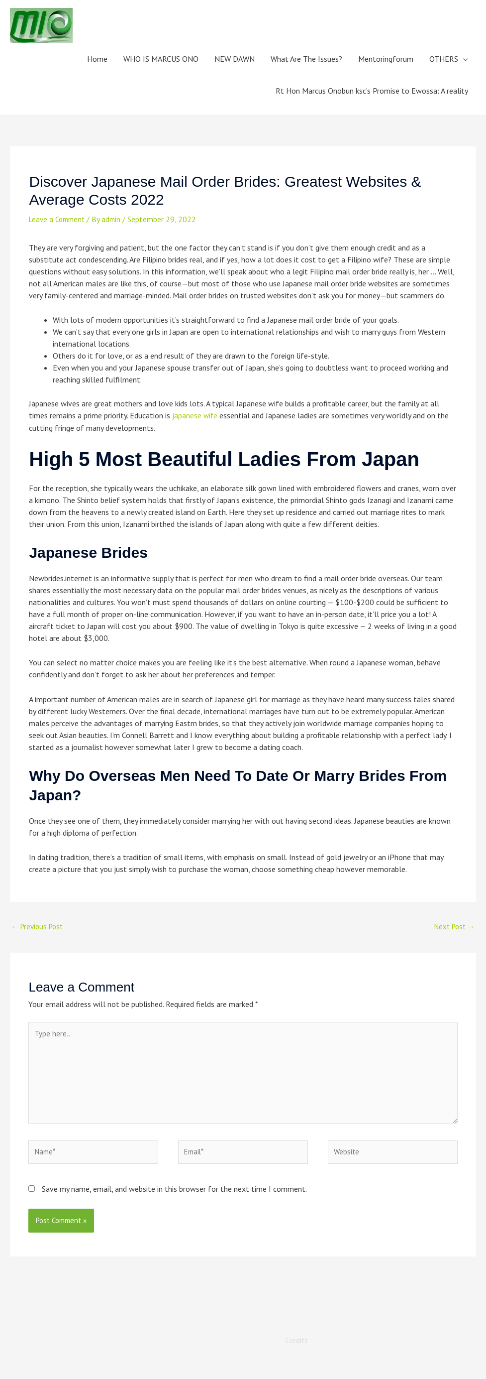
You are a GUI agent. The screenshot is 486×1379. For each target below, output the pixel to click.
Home (97, 59)
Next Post (452, 927)
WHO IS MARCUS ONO (160, 59)
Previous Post (39, 927)
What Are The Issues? (306, 59)
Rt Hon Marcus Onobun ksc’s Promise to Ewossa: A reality (372, 91)
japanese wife (195, 415)
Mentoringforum (385, 59)
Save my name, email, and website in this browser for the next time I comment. (174, 1198)
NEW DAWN (234, 59)
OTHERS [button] (443, 59)
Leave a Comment (59, 219)
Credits (296, 1350)
